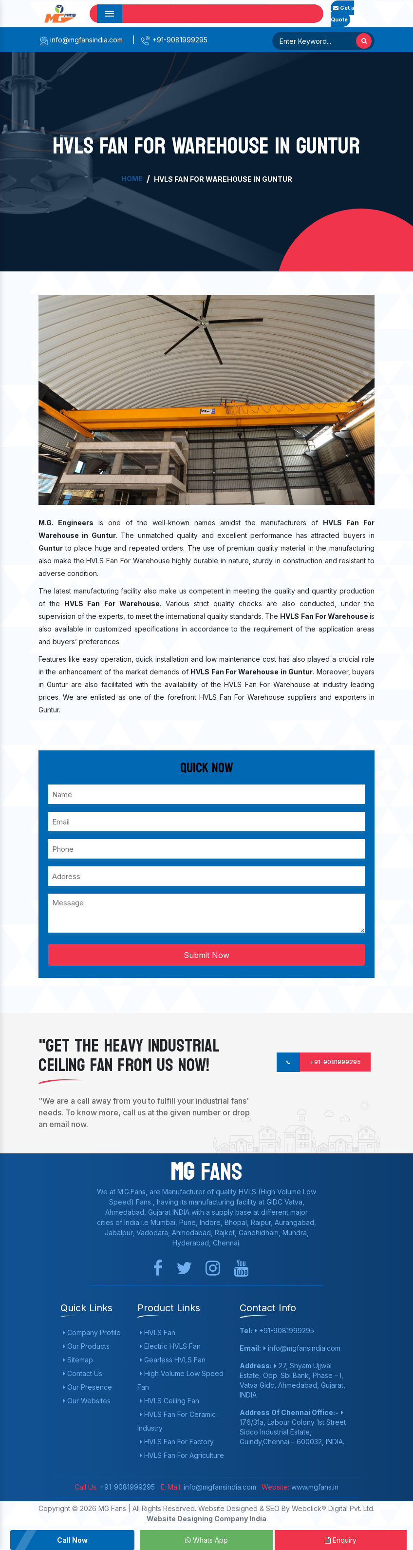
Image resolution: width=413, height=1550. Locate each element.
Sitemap (78, 1360)
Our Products (86, 1346)
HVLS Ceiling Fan (169, 1401)
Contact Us (82, 1373)
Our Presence (87, 1387)
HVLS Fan (157, 1332)
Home (132, 178)
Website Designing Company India (206, 1518)
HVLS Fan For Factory (177, 1441)
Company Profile (92, 1332)
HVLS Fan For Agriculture (182, 1455)
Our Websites (87, 1401)
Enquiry (341, 1540)
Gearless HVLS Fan (173, 1360)
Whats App (206, 1540)
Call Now (72, 1540)
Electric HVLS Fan (170, 1346)
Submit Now (206, 955)
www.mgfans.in (313, 1487)
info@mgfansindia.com (80, 40)
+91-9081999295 (174, 40)
